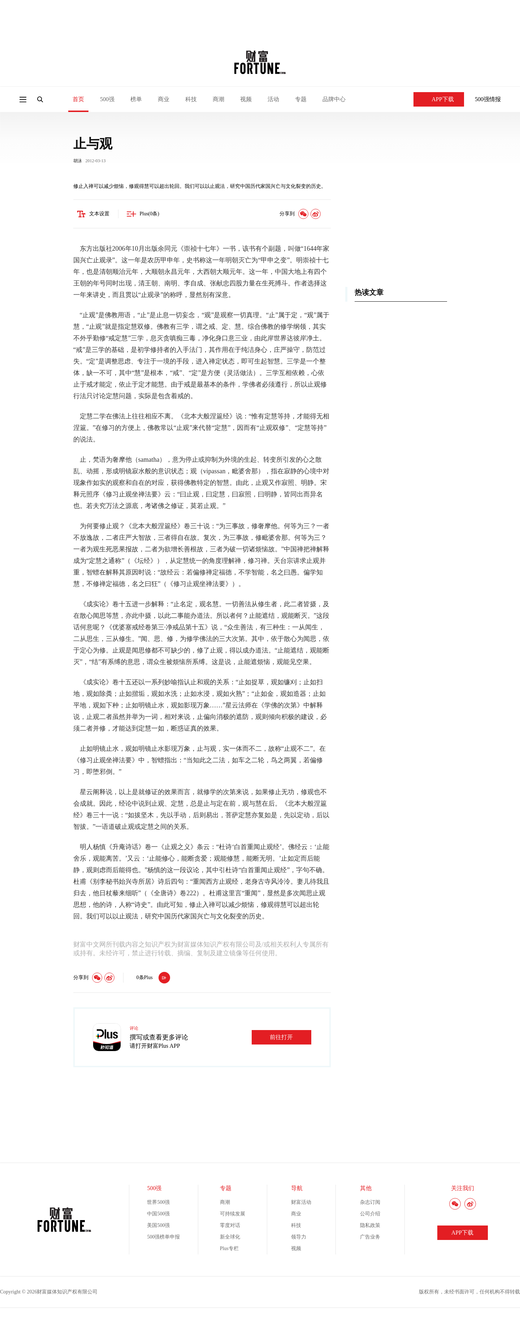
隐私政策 (370, 1226)
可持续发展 (232, 1215)
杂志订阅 (370, 1203)
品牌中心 (334, 99)
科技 (191, 99)
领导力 (298, 1238)
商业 (163, 99)
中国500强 (158, 1215)
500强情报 (488, 99)
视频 (246, 99)
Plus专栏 (229, 1250)
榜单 (136, 99)
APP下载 (439, 99)
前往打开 (281, 1038)
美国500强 (158, 1226)
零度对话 (230, 1226)
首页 (78, 99)
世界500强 (158, 1203)
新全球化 (230, 1238)
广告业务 (370, 1238)
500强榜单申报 (163, 1238)
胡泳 (77, 162)
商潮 (218, 99)
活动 (273, 99)
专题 (301, 99)
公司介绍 (370, 1215)
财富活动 (301, 1203)
